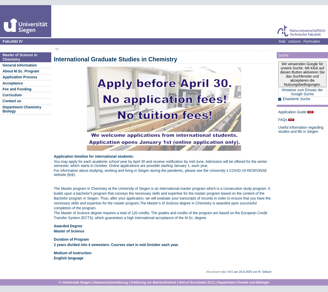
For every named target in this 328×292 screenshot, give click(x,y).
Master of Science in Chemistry (20, 57)
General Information (20, 65)
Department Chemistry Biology (22, 109)
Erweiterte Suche (296, 99)
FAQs (282, 120)
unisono (294, 41)
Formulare (311, 41)
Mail (282, 41)
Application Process (20, 77)
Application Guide (292, 112)
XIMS (229, 271)
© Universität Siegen (75, 282)
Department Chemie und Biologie (243, 282)
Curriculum (12, 95)
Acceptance (13, 83)
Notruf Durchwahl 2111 (196, 282)
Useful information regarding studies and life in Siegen (300, 129)
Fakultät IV (13, 41)
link (71, 175)
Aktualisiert (213, 271)
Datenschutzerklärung (111, 282)
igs (57, 48)
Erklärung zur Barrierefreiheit (153, 282)
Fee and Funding (17, 89)
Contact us (12, 101)
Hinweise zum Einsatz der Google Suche (302, 92)
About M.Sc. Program (21, 71)
